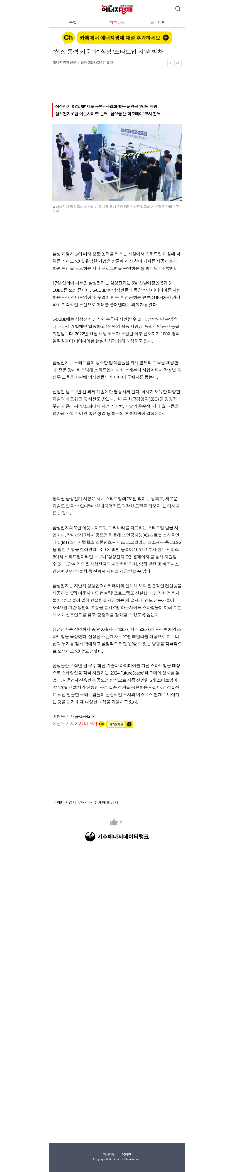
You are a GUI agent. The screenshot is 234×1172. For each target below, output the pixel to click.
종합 (73, 22)
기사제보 (109, 1154)
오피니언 (158, 22)
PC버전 (126, 1154)
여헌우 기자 (75, 724)
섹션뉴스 (117, 22)
